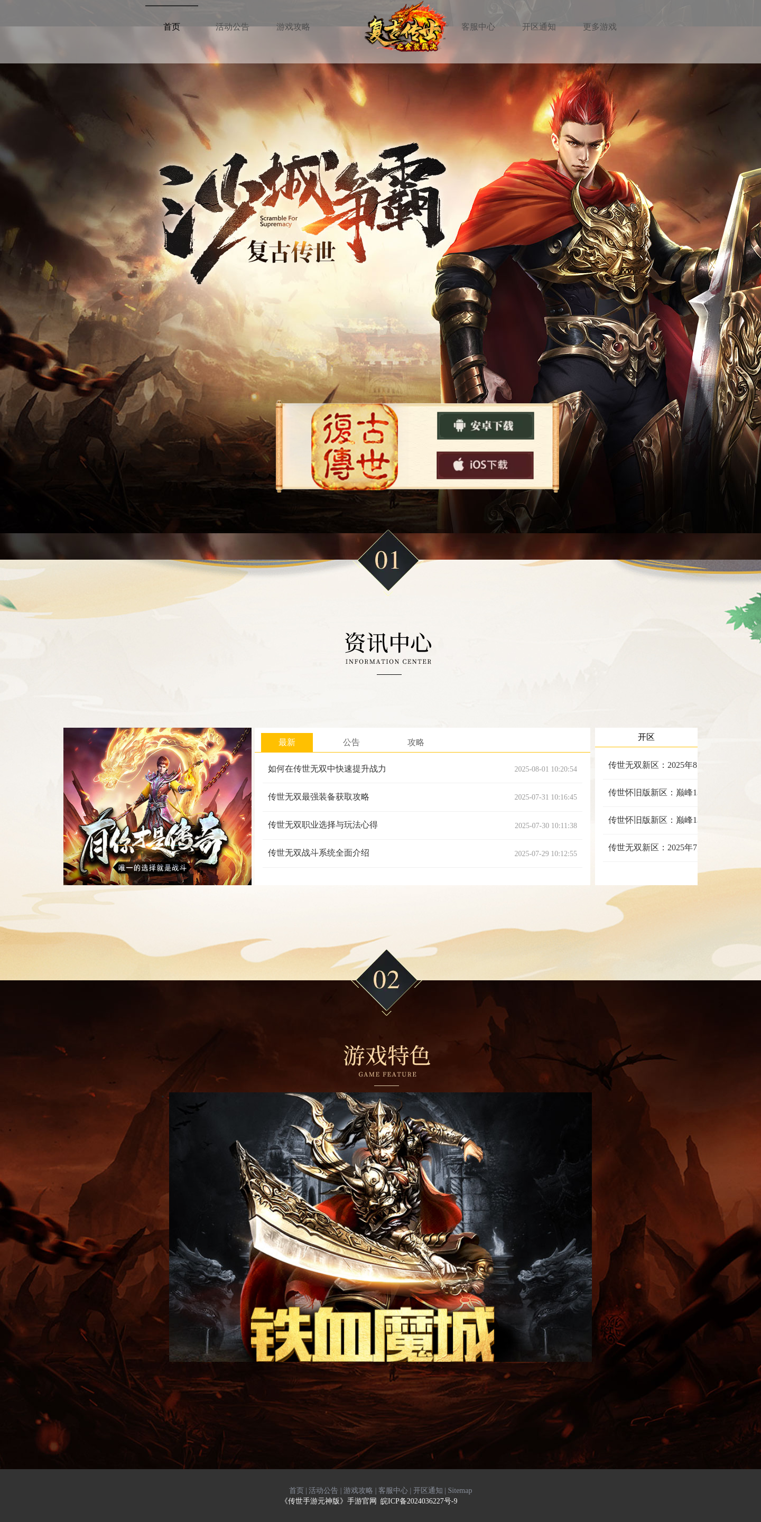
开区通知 (428, 1491)
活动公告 (323, 1491)
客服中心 (393, 1491)
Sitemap (460, 1491)
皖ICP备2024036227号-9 (418, 1501)
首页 (296, 1491)
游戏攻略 (358, 1491)
